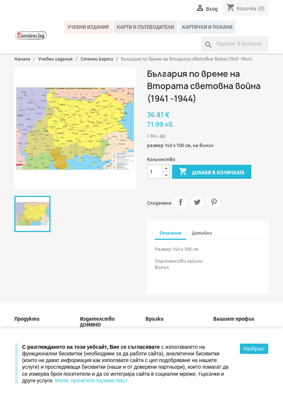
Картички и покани (207, 27)
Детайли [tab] (202, 233)
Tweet (197, 202)
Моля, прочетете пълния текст (91, 380)
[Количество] (155, 172)
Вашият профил (233, 319)
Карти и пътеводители (145, 27)
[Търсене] (235, 44)
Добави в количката (211, 172)
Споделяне (180, 202)
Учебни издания (88, 27)
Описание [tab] (170, 233)
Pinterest (213, 202)
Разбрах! (254, 349)
